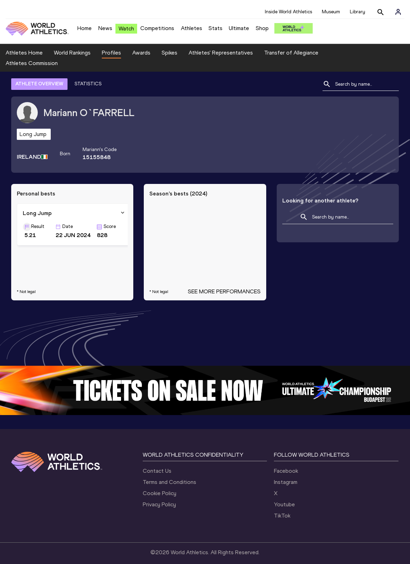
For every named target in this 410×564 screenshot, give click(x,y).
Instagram (285, 472)
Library (357, 12)
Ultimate (239, 28)
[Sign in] (398, 12)
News (105, 28)
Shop (262, 28)
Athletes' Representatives (221, 52)
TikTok (282, 506)
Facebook (286, 461)
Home (84, 28)
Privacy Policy (159, 495)
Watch (126, 28)
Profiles (111, 52)
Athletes (191, 28)
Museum (331, 12)
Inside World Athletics (288, 12)
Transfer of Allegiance (291, 52)
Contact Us (157, 461)
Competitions (157, 28)
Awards (141, 52)
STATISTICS (88, 74)
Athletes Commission (356, 52)
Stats (215, 28)
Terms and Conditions (169, 472)
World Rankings (72, 52)
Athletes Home (24, 52)
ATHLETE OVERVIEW (39, 74)
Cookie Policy (159, 483)
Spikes (169, 52)
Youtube (284, 495)
